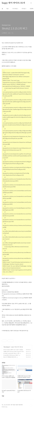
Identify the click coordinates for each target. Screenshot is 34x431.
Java (12, 367)
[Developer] (7, 367)
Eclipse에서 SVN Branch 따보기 (10, 376)
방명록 (31, 8)
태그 (8, 8)
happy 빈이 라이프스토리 (13, 3)
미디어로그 (15, 8)
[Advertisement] (17, 347)
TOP (31, 426)
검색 (28, 3)
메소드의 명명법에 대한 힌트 (9, 378)
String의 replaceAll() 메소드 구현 (11, 374)
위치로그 (24, 8)
